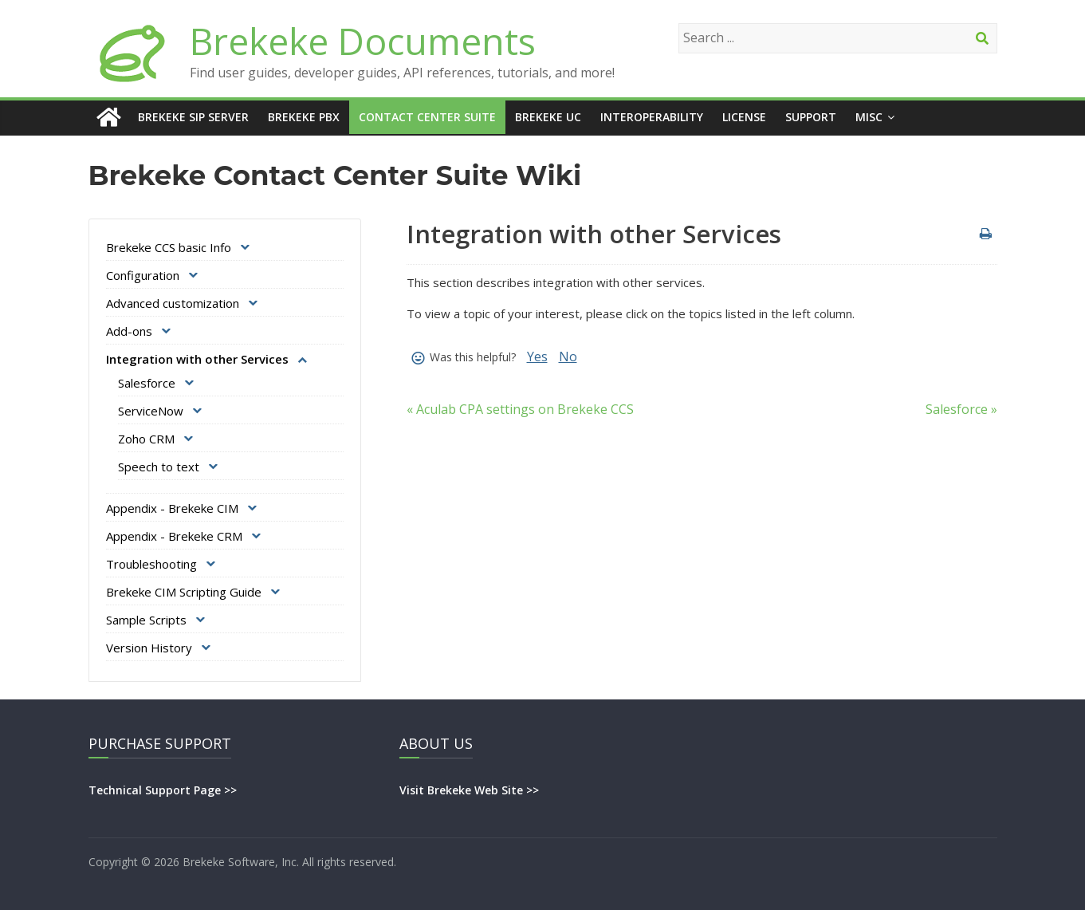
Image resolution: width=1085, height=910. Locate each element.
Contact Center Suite (427, 116)
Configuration (142, 275)
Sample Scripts (146, 620)
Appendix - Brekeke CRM (174, 536)
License (744, 116)
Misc (869, 116)
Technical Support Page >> (162, 790)
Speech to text (158, 467)
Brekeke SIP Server (193, 116)
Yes (537, 356)
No (568, 356)
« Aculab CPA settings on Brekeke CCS (520, 409)
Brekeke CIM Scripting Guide (183, 592)
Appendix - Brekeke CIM (172, 508)
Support (810, 116)
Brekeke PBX (304, 116)
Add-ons (129, 331)
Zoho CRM (146, 439)
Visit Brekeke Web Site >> (469, 790)
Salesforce (146, 383)
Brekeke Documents (363, 40)
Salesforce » (961, 409)
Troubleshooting (151, 564)
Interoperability (651, 116)
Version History (149, 648)
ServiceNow (150, 411)
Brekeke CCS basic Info (168, 247)
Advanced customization (172, 303)
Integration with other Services (197, 359)
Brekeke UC (548, 116)
